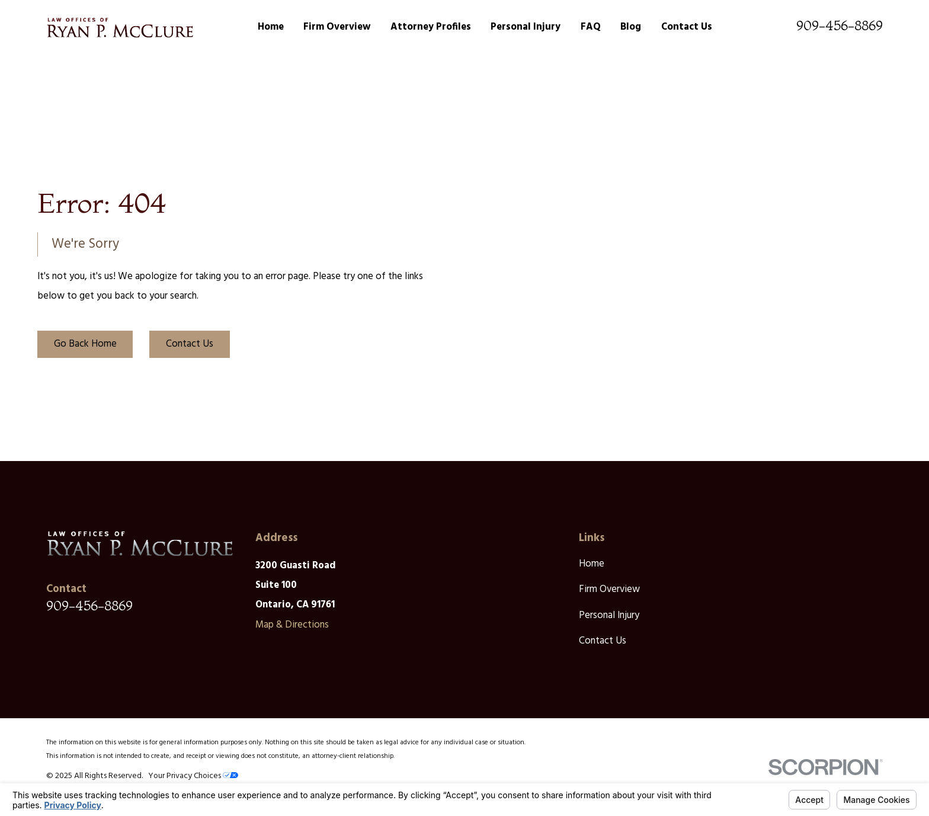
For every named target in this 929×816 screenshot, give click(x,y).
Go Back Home (85, 344)
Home (591, 564)
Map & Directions (292, 625)
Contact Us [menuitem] (686, 27)
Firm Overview (609, 589)
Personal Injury (609, 615)
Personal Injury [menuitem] (525, 27)
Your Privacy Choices (193, 776)
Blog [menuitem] (630, 27)
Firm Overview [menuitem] (336, 27)
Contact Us (189, 344)
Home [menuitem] (271, 27)
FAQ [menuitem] (591, 27)
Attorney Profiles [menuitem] (430, 27)
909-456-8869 (839, 25)
